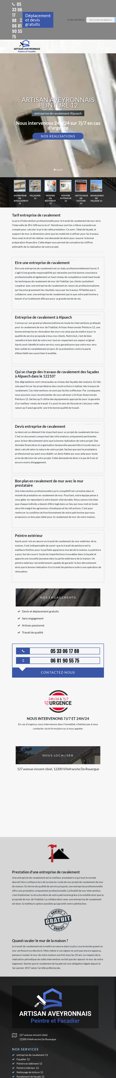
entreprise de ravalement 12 (32, 1054)
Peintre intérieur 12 (28, 1067)
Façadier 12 (23, 1059)
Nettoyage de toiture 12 (30, 1072)
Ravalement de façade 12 (30, 1076)
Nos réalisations (58, 136)
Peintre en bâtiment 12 (29, 1063)
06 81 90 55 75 (17, 29)
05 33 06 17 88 (17, 12)
